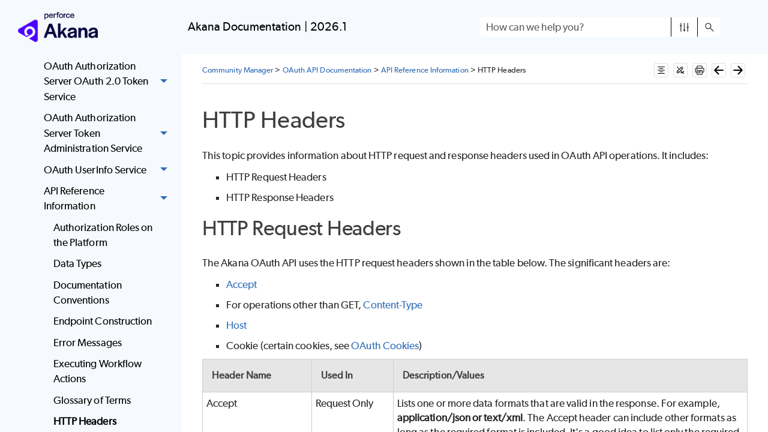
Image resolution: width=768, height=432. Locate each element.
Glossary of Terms (92, 400)
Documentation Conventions (87, 293)
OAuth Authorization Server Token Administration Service (109, 133)
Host (236, 325)
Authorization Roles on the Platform (103, 235)
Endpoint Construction (102, 321)
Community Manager (237, 69)
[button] (684, 27)
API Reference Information (109, 199)
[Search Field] (600, 27)
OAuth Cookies (385, 346)
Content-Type (392, 305)
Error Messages (87, 343)
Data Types (77, 263)
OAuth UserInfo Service (109, 170)
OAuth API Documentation (327, 69)
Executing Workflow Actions (97, 371)
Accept (241, 284)
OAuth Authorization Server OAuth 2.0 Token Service (109, 81)
